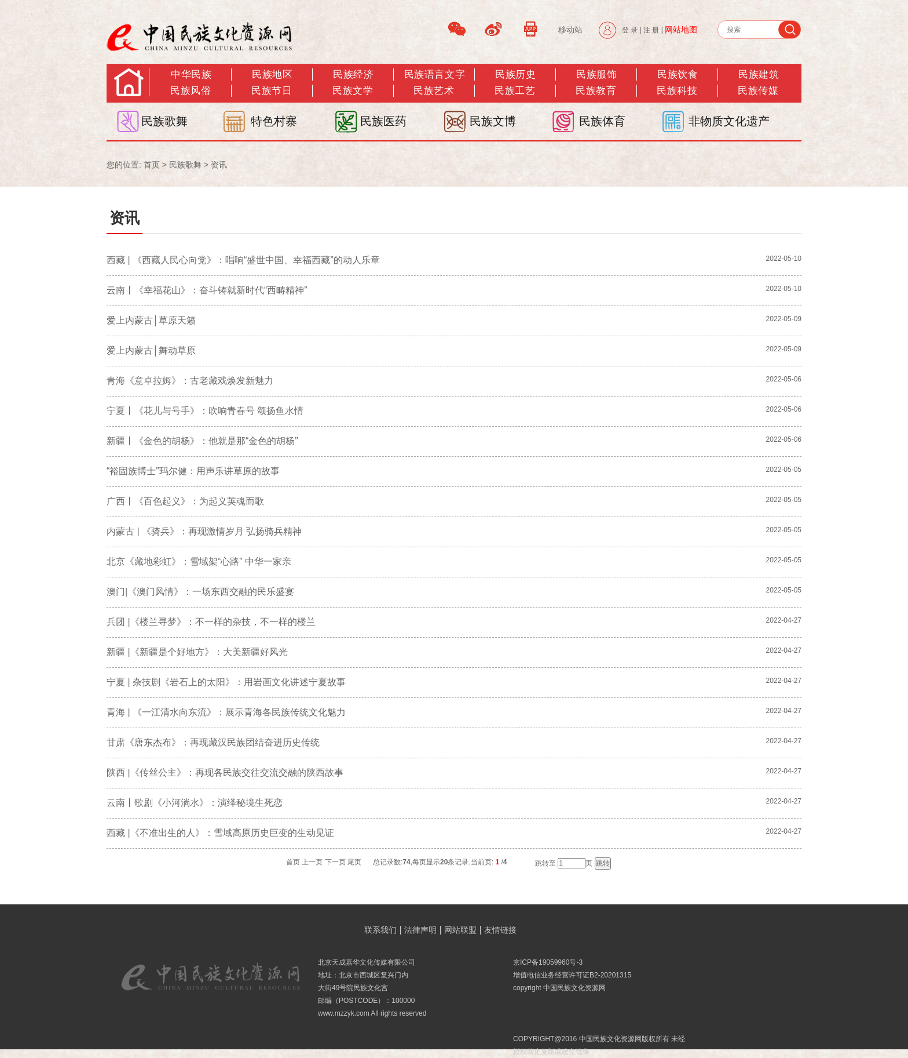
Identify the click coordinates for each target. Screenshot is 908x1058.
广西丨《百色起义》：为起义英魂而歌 (185, 501)
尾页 (354, 862)
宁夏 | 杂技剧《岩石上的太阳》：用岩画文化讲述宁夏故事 (226, 682)
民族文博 (493, 121)
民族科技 (677, 90)
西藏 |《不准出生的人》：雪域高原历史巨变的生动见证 (220, 833)
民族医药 (383, 121)
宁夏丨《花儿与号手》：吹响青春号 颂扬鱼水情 (205, 411)
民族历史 (515, 74)
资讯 (219, 164)
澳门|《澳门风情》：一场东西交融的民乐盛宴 (200, 592)
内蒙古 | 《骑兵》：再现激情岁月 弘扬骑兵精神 (204, 531)
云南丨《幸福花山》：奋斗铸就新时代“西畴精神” (207, 290)
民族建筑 (758, 74)
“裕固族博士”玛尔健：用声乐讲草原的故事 (193, 471)
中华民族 (191, 74)
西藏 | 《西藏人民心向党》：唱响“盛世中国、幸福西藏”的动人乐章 (243, 260)
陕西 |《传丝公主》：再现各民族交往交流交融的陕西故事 (225, 772)
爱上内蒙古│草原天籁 (151, 320)
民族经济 (353, 74)
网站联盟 (460, 930)
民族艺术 (433, 90)
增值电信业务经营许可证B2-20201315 (572, 975)
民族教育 (596, 90)
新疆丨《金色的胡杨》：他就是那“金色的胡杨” (202, 441)
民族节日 (271, 90)
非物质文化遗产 (729, 121)
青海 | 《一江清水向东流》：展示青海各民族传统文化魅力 (226, 712)
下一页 (335, 862)
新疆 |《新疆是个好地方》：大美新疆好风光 (197, 652)
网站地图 (681, 29)
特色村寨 (274, 121)
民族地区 (272, 74)
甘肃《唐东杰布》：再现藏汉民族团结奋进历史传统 (213, 742)
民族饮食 (677, 74)
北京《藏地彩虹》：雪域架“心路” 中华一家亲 (199, 561)
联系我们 (380, 930)
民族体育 (602, 121)
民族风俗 (190, 90)
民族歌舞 (164, 121)
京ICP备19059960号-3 (548, 962)
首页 (152, 164)
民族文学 (352, 90)
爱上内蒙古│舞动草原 (151, 350)
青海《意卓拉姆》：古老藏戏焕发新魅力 (190, 381)
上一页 (312, 862)
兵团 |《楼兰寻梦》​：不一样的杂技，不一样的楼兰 (211, 622)
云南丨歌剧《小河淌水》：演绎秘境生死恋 (195, 803)
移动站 (570, 29)
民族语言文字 (434, 74)
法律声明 (420, 930)
